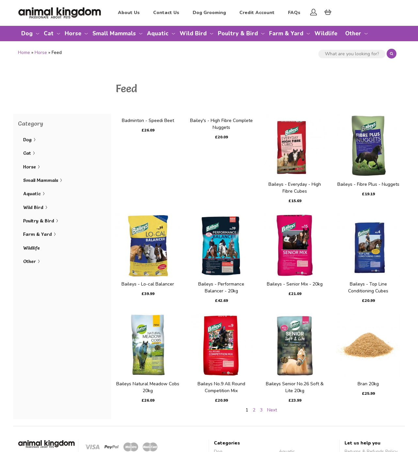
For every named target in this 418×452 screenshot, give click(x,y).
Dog (27, 33)
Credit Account (257, 12)
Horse (73, 33)
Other (353, 33)
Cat (49, 33)
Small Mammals (114, 33)
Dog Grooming (209, 12)
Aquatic (158, 33)
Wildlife (325, 33)
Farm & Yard (286, 33)
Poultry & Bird (238, 33)
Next (272, 410)
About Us (129, 12)
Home (24, 52)
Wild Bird (193, 33)
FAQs (294, 12)
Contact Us (166, 12)
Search (391, 53)
